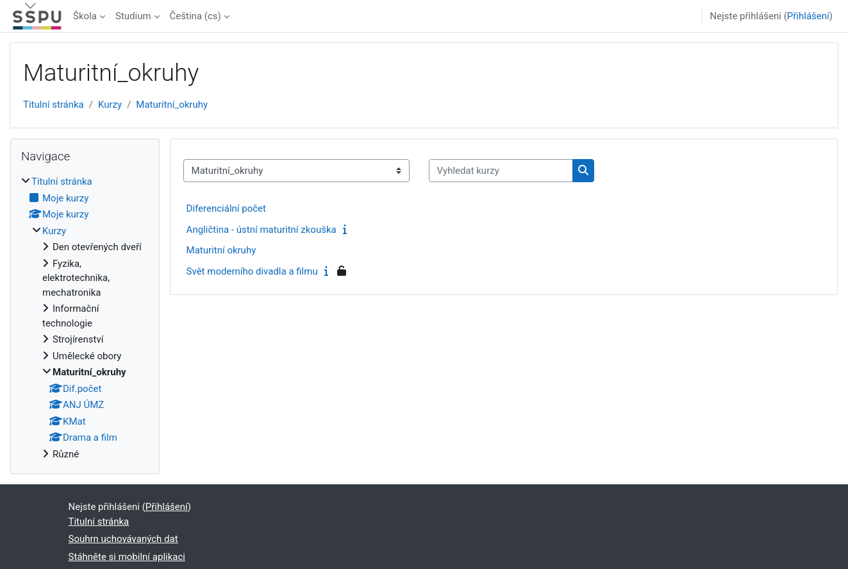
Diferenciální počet (226, 208)
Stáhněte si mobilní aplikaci (127, 557)
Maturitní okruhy (221, 250)
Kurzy (110, 104)
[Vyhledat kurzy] (501, 171)
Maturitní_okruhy (172, 104)
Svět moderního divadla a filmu (252, 271)
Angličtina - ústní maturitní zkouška (262, 229)
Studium (133, 16)
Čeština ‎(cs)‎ (195, 16)
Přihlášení (808, 16)
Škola (85, 16)
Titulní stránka (53, 104)
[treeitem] (85, 317)
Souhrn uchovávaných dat (123, 539)
